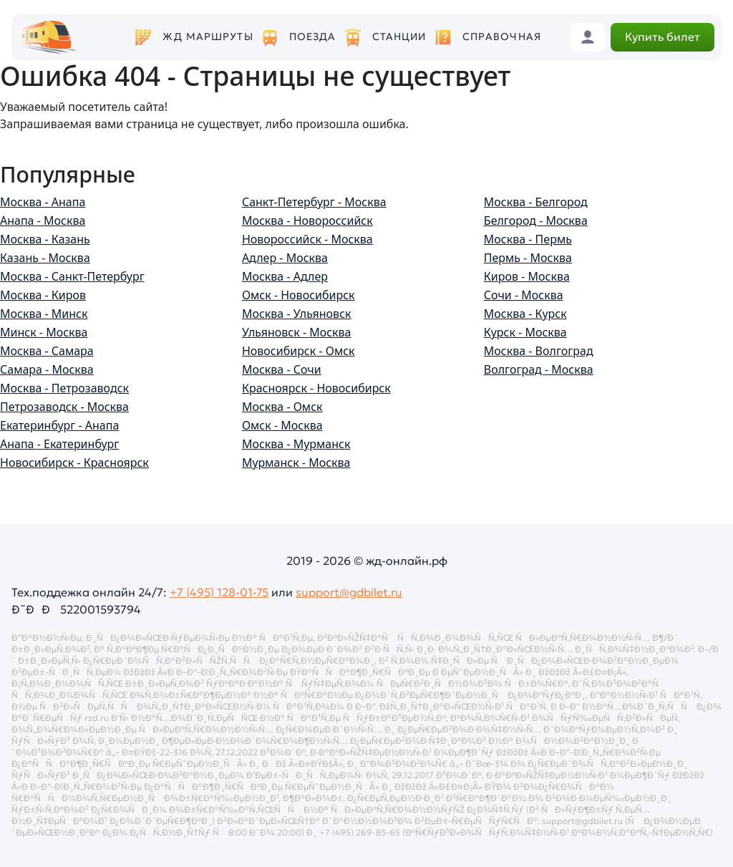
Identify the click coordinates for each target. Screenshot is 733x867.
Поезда (312, 37)
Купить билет (662, 36)
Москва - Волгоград (538, 351)
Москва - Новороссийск (307, 220)
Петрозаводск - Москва (64, 407)
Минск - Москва (43, 332)
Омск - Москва (282, 425)
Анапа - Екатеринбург (59, 444)
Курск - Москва (525, 332)
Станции (399, 37)
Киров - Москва (527, 276)
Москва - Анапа (42, 202)
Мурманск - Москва (296, 462)
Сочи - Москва (523, 295)
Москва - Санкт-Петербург (72, 276)
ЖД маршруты (207, 37)
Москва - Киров (43, 295)
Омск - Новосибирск (298, 295)
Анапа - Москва (42, 220)
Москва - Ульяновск (296, 313)
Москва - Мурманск (296, 444)
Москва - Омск (282, 407)
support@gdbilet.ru (349, 592)
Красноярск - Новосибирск (316, 388)
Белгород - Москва (536, 220)
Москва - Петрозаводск (64, 388)
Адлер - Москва (285, 258)
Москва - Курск (525, 313)
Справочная (501, 37)
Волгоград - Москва (538, 369)
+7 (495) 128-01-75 (219, 592)
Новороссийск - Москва (307, 239)
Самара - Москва (47, 369)
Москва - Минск (43, 313)
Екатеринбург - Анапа (59, 425)
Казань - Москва (45, 258)
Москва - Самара (47, 351)
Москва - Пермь (528, 239)
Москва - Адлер (285, 276)
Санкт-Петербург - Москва (314, 202)
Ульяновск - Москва (296, 332)
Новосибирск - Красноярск (74, 462)
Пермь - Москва (528, 258)
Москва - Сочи (281, 369)
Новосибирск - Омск (298, 351)
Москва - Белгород (536, 202)
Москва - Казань (45, 239)
